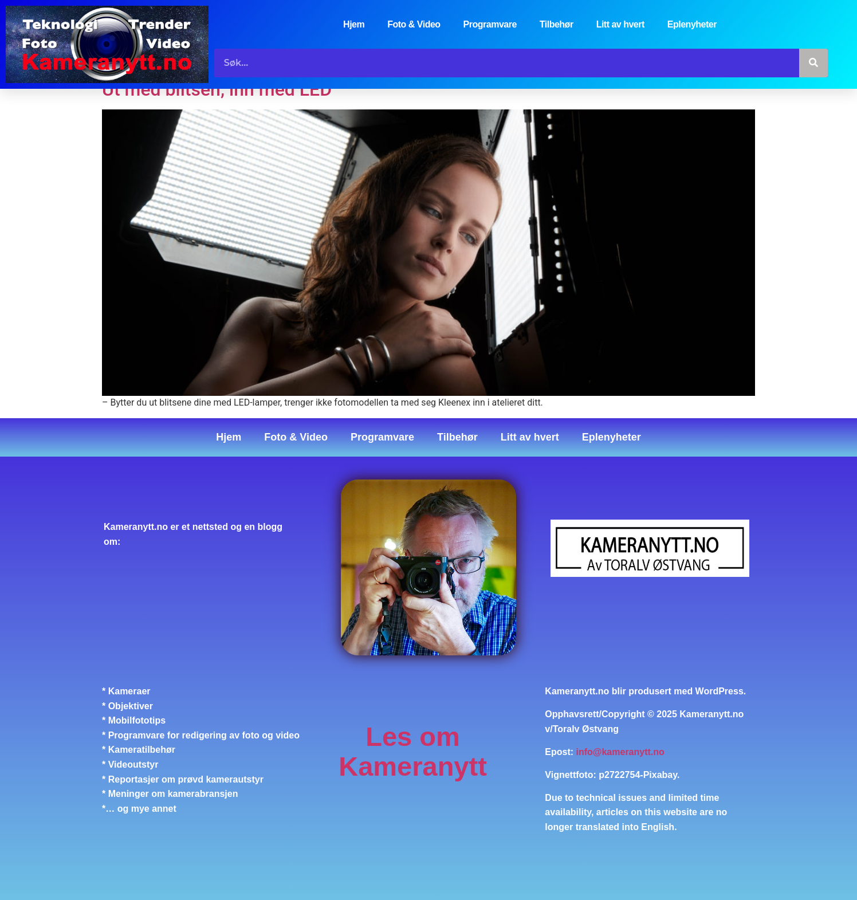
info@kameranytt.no (620, 752)
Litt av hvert (620, 24)
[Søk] (813, 63)
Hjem (353, 24)
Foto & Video (413, 24)
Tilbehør (556, 24)
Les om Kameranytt (413, 751)
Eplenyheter (692, 24)
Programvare (490, 24)
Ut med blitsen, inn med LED (217, 89)
